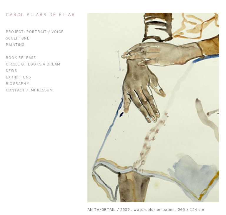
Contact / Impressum (29, 90)
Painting (15, 45)
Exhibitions (18, 77)
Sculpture (17, 38)
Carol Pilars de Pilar (41, 15)
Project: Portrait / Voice (35, 32)
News (11, 71)
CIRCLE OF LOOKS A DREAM (33, 64)
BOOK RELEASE (21, 58)
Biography (17, 84)
